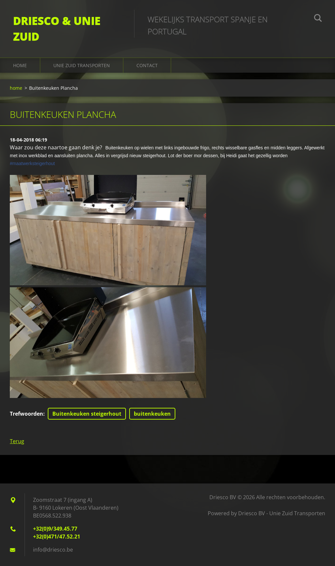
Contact (147, 65)
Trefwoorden (26, 413)
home (20, 65)
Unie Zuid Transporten (81, 65)
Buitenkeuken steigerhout (86, 413)
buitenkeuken (152, 413)
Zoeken (318, 19)
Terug (17, 441)
